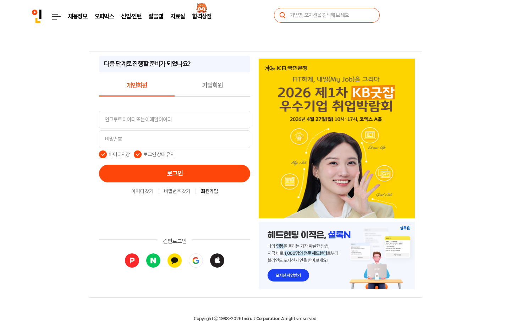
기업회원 (212, 85)
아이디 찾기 (142, 191)
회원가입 (209, 191)
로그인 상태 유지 (159, 154)
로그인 (175, 173)
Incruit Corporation (261, 319)
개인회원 (136, 85)
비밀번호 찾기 (177, 191)
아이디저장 (119, 154)
